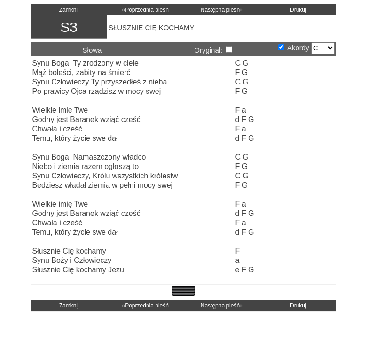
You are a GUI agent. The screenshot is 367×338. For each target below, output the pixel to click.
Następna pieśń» (222, 10)
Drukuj (298, 10)
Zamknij (69, 10)
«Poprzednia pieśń (145, 10)
